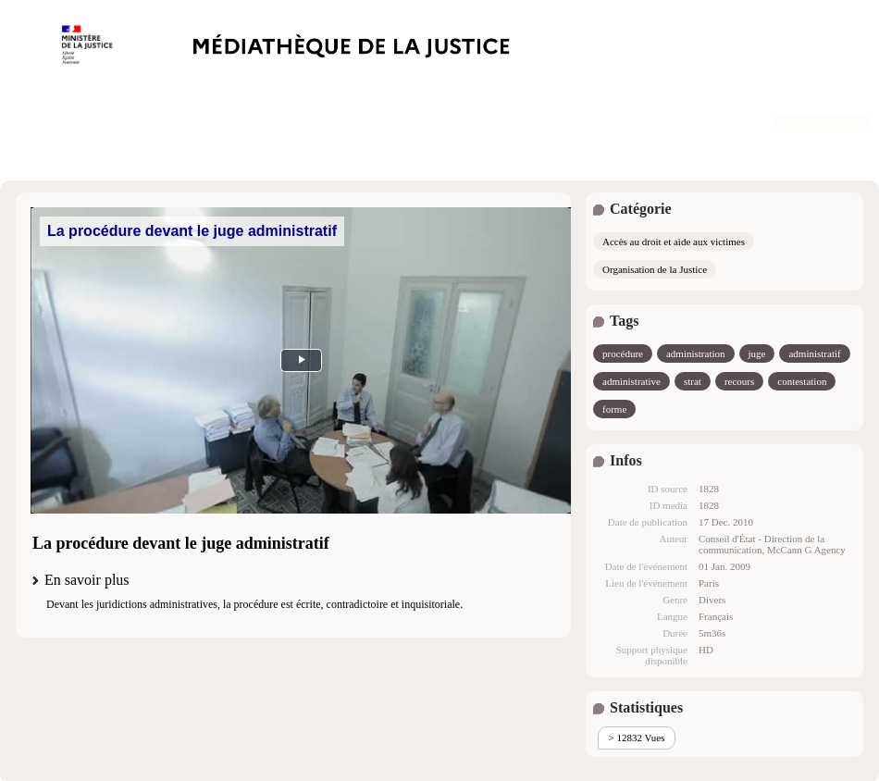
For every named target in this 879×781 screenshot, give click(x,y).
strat (692, 381)
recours (739, 381)
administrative (631, 381)
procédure (622, 353)
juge (757, 353)
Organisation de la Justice (654, 269)
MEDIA (300, 360)
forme (614, 409)
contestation (801, 381)
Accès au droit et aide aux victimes (673, 241)
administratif (814, 353)
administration (695, 353)
